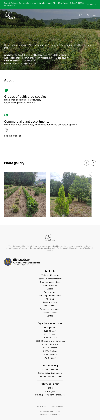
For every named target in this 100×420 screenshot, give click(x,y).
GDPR (50, 388)
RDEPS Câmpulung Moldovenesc (50, 341)
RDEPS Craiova (50, 351)
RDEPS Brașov (50, 331)
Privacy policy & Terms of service (50, 395)
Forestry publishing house (50, 295)
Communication (50, 312)
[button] (86, 163)
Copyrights (50, 391)
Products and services (50, 282)
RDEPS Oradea (50, 354)
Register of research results (50, 279)
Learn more (91, 4)
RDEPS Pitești (50, 334)
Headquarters (50, 327)
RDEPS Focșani (50, 348)
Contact (50, 316)
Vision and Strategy (50, 275)
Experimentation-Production (50, 376)
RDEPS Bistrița (50, 338)
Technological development (50, 373)
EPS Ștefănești (50, 358)
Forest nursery (50, 292)
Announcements (50, 285)
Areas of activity (50, 302)
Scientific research (50, 370)
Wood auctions (50, 306)
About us (50, 299)
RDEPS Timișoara (50, 344)
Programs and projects (50, 309)
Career (50, 289)
